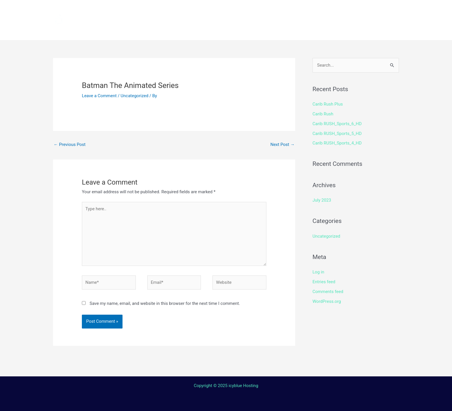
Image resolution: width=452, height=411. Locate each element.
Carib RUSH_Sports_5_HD (337, 133)
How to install (223, 10)
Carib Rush (322, 114)
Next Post (282, 144)
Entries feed (323, 281)
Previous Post (70, 144)
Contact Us (230, 30)
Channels (182, 10)
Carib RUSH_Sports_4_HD (337, 143)
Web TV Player (299, 30)
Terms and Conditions (171, 30)
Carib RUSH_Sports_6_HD (337, 123)
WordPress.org (326, 301)
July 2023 (321, 200)
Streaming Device (275, 10)
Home (151, 10)
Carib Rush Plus (327, 104)
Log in (318, 272)
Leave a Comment (99, 95)
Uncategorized (134, 95)
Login (262, 30)
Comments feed (327, 291)
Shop (316, 10)
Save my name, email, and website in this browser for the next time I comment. (165, 303)
